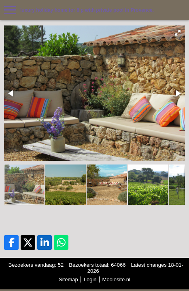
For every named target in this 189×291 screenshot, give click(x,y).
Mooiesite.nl (116, 279)
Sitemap (68, 279)
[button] (177, 32)
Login (90, 279)
